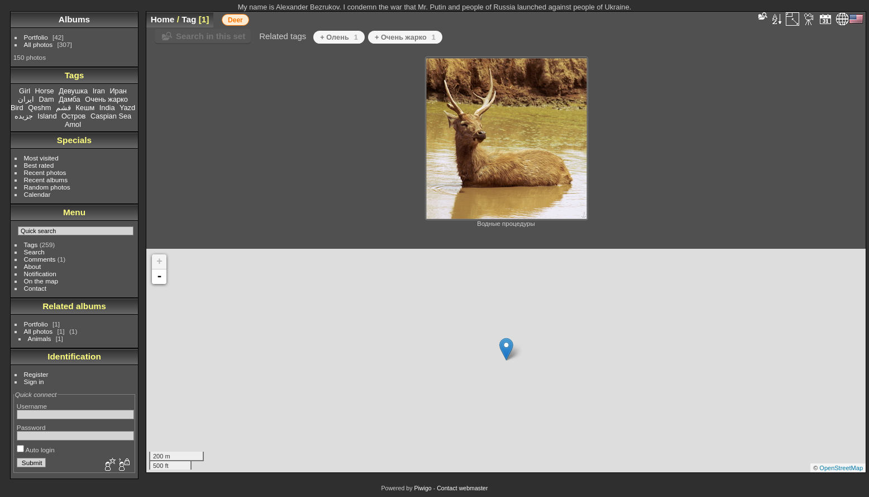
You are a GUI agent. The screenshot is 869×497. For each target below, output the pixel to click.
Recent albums (46, 179)
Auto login (36, 449)
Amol (73, 124)
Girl (24, 91)
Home (163, 19)
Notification (40, 273)
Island (46, 116)
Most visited (41, 158)
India (107, 107)
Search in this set (210, 36)
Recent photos (45, 172)
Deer (235, 20)
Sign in (34, 381)
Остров (73, 116)
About (32, 266)
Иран (118, 91)
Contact (35, 288)
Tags (31, 244)
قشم (63, 107)
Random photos (47, 187)
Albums (74, 19)
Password (31, 427)
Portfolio (36, 37)
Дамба (69, 99)
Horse (44, 91)
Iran (99, 91)
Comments (40, 259)
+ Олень (339, 37)
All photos (38, 44)
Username (32, 406)
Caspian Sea (110, 116)
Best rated (39, 165)
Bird (17, 107)
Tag (189, 19)
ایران (26, 99)
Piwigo (422, 488)
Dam (46, 99)
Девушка (73, 91)
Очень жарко (106, 99)
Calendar (37, 194)
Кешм (85, 107)
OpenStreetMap (841, 468)
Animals (39, 338)
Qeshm (39, 107)
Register (36, 374)
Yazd (127, 107)
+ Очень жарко (405, 37)
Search (34, 251)
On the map (41, 281)
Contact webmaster (462, 488)
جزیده (24, 116)
